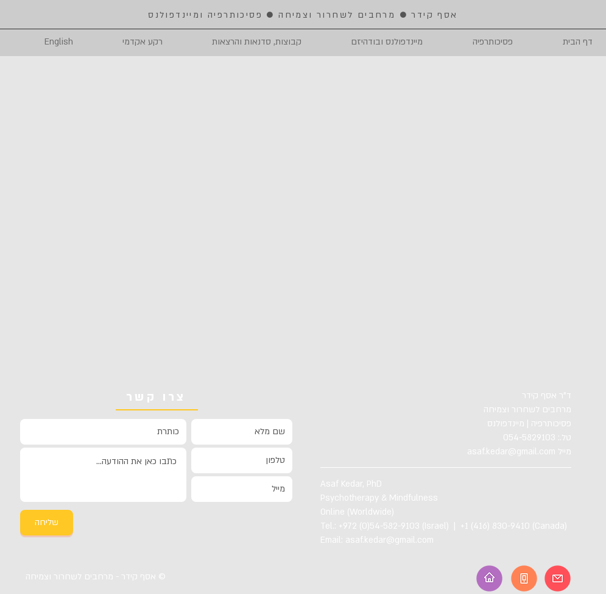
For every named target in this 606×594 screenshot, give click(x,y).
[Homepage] (489, 578)
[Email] (557, 578)
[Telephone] (524, 578)
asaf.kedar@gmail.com (511, 451)
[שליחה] (46, 522)
